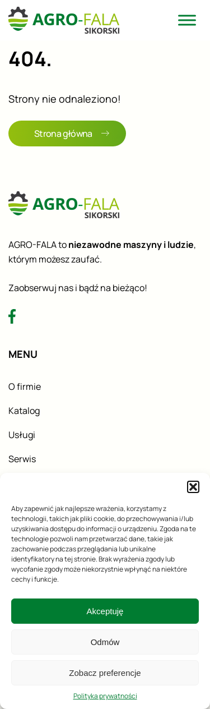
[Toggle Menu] (187, 20)
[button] (193, 486)
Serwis (22, 459)
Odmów (105, 642)
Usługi (21, 435)
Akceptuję (105, 611)
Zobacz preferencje (105, 673)
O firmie (24, 386)
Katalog (24, 410)
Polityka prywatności (105, 696)
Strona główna (71, 133)
